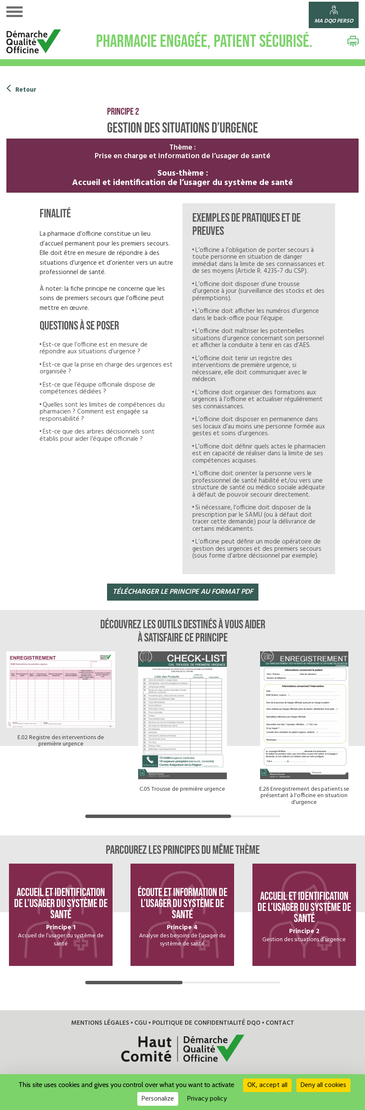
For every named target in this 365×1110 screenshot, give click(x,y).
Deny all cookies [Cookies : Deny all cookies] (323, 1085)
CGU (142, 1017)
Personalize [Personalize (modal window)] (158, 1098)
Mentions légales (104, 1017)
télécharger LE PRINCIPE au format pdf (183, 592)
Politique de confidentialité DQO (204, 1017)
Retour (25, 90)
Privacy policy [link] (207, 1098)
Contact (273, 1017)
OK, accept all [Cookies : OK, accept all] (267, 1085)
